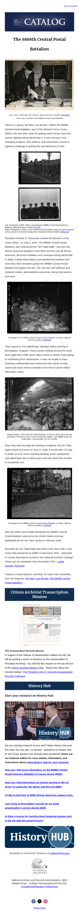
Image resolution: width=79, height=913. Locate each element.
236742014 (65, 115)
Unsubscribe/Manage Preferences (39, 886)
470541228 (64, 232)
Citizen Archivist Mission (25, 667)
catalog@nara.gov (60, 853)
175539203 (46, 340)
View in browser (70, 6)
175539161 (46, 525)
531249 (37, 227)
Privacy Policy (39, 908)
